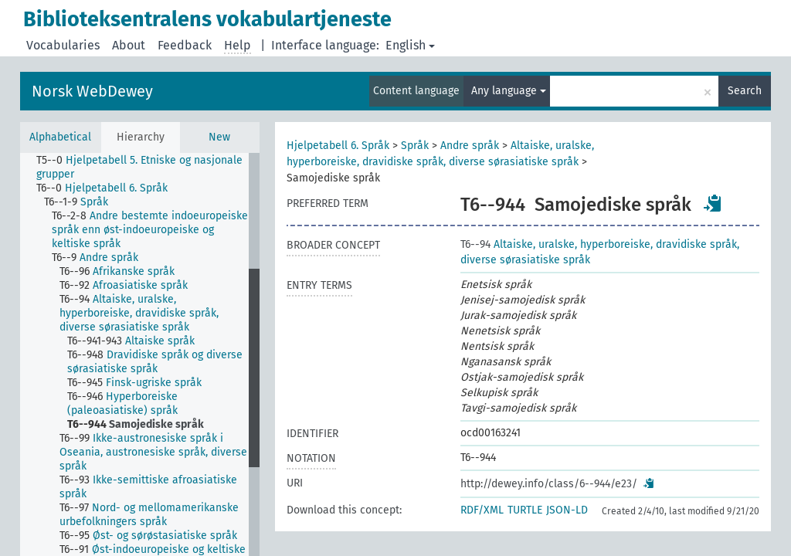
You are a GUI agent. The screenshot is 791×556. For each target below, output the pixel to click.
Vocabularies (63, 45)
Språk (415, 145)
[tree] (140, 354)
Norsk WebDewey (92, 91)
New (219, 137)
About (128, 45)
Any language (508, 90)
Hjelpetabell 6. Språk (338, 145)
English (410, 45)
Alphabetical (60, 137)
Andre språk (469, 145)
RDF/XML (482, 510)
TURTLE (525, 510)
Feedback (185, 45)
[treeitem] (149, 167)
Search (745, 90)
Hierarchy (141, 137)
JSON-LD (567, 510)
